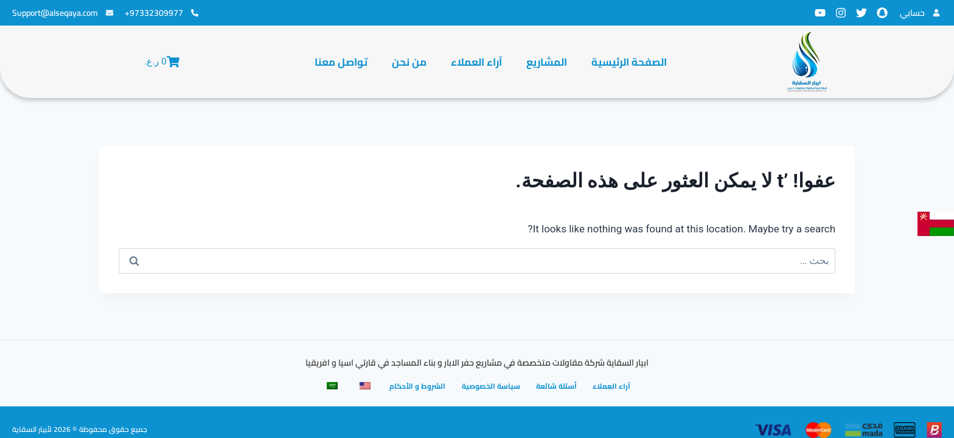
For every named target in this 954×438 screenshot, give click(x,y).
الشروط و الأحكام (417, 386)
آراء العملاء (476, 62)
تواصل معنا (341, 62)
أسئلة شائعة (558, 386)
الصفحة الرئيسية (629, 62)
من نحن (409, 62)
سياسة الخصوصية (491, 386)
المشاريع (546, 62)
